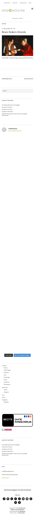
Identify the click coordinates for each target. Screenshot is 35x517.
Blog (30, 3)
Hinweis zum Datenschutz (17, 509)
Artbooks (6, 402)
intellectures (22, 508)
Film (3, 395)
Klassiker (6, 372)
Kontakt (15, 3)
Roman (6, 367)
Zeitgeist (6, 392)
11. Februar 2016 (6, 28)
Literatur (4, 365)
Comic (3, 397)
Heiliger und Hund (7, 109)
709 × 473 (12, 28)
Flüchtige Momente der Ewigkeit (11, 105)
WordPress (22, 511)
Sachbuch (6, 382)
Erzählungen (7, 370)
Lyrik (5, 375)
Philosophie (7, 384)
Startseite (7, 3)
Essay (5, 379)
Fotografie (4, 400)
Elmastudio (22, 512)
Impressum (23, 3)
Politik (5, 389)
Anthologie (7, 377)
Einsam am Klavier (7, 107)
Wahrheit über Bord (7, 111)
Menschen (5, 387)
